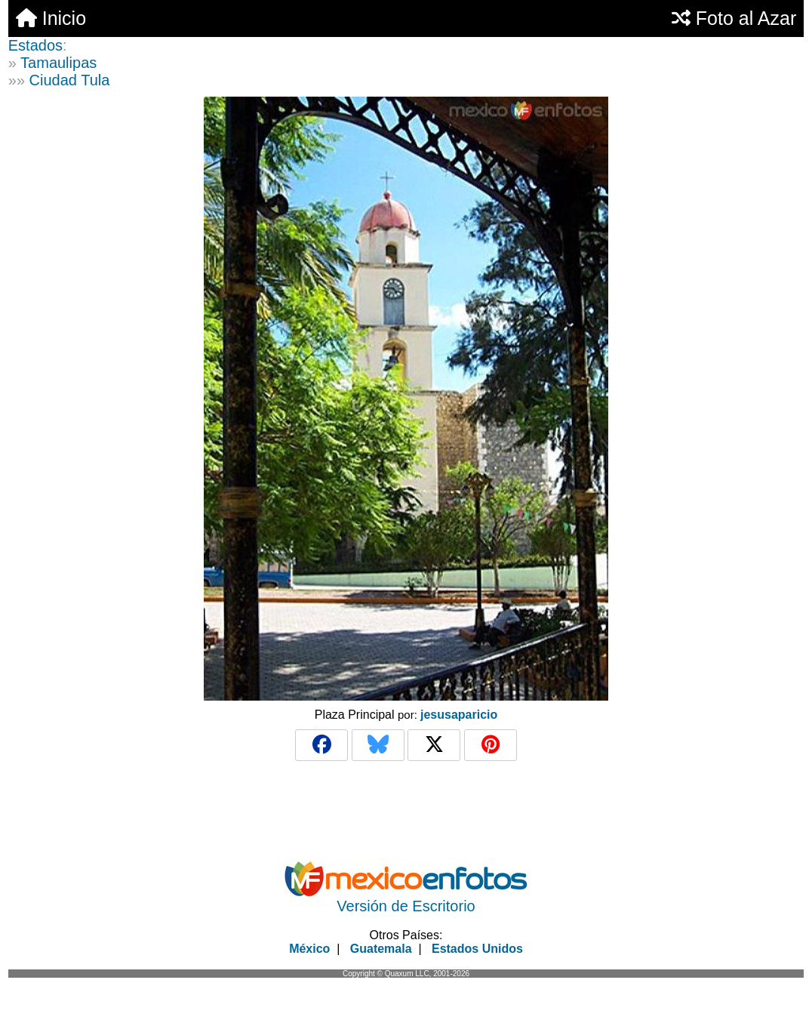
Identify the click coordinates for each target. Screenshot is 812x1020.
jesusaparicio (458, 714)
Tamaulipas (58, 62)
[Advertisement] (406, 880)
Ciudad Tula (69, 80)
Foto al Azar (734, 18)
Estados (35, 45)
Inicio (51, 18)
